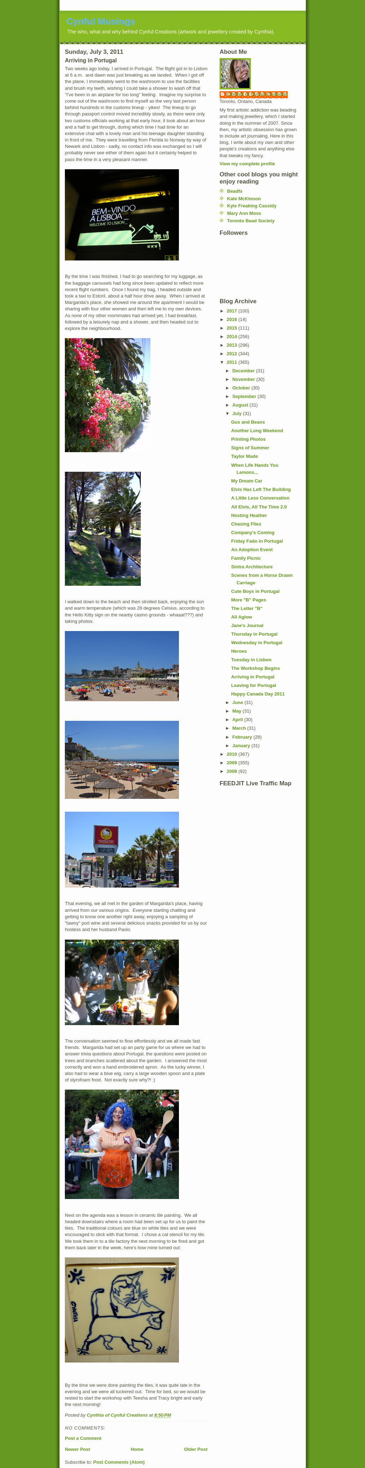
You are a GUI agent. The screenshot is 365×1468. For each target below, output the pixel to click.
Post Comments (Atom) (119, 1462)
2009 (232, 762)
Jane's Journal (247, 625)
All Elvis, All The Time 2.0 (259, 507)
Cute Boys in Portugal (255, 591)
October (241, 388)
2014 (232, 336)
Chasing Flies (246, 524)
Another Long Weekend (257, 430)
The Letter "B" (246, 608)
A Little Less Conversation (260, 498)
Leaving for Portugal (253, 685)
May (237, 711)
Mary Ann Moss (244, 213)
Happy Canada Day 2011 (257, 694)
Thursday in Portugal (254, 634)
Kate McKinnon (244, 198)
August (241, 405)
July (237, 413)
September (245, 396)
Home (136, 1449)
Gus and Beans (248, 422)
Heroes (239, 651)
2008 (232, 771)
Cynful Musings (100, 21)
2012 (232, 353)
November (244, 379)
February (242, 737)
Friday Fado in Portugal (257, 541)
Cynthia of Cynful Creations (257, 94)
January (241, 745)
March (239, 728)
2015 (232, 328)
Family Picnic (246, 558)
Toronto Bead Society (250, 220)
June (238, 702)
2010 (232, 754)
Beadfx (234, 191)
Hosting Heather (249, 515)
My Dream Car (246, 481)
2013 (232, 345)
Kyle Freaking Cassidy (252, 205)
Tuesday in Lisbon (251, 659)
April (238, 719)
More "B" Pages (248, 600)
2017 (232, 311)
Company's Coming (252, 532)
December (244, 370)
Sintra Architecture (252, 566)
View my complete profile (247, 163)
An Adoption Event (252, 549)
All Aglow (241, 617)
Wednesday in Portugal (256, 642)
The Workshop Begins (255, 668)
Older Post (195, 1449)
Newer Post (77, 1449)
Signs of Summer (250, 447)
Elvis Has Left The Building (261, 489)
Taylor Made (244, 456)
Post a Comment (83, 1438)
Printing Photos (248, 439)
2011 (232, 362)
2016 (232, 319)
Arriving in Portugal (252, 676)
